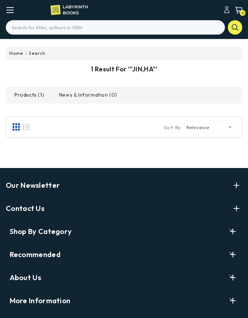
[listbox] (210, 126)
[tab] (29, 95)
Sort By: (173, 127)
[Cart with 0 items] (237, 10)
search (235, 27)
